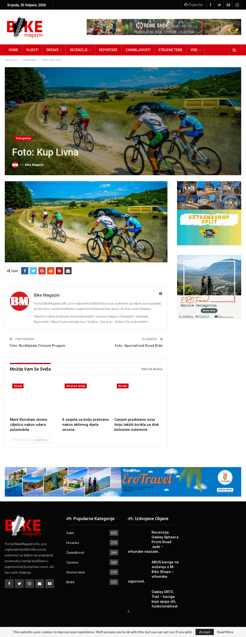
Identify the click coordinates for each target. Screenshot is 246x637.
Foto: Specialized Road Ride (139, 345)
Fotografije (23, 138)
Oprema (72, 562)
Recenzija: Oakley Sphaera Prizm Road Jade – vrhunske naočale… (153, 542)
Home (13, 50)
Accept (204, 632)
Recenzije (79, 50)
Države (52, 50)
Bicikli (122, 386)
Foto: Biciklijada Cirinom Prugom (37, 345)
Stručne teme (170, 50)
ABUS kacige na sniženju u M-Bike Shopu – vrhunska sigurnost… (153, 571)
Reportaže (108, 50)
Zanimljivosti (137, 50)
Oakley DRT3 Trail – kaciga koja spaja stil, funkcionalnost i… (153, 601)
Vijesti (32, 50)
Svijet (18, 386)
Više (194, 50)
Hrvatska (72, 543)
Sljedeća (40, 439)
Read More (225, 632)
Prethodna (20, 439)
